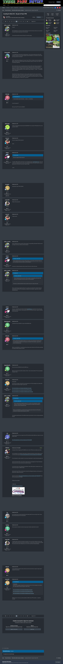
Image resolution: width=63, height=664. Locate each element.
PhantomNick (7, 52)
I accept (58, 662)
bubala (7, 152)
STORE (51, 7)
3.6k (7, 132)
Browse (4, 5)
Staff (12, 7)
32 (9, 21)
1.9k (7, 33)
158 (7, 161)
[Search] (48, 5)
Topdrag (7, 525)
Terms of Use (4, 662)
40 (23, 21)
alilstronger (7, 123)
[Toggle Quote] (13, 96)
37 (18, 21)
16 (7, 388)
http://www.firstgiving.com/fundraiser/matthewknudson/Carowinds (22, 391)
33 (11, 21)
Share (34, 17)
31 (7, 21)
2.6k (7, 208)
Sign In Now (32, 629)
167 (7, 533)
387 (7, 575)
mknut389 (7, 379)
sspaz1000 (7, 199)
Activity (8, 5)
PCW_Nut (7, 94)
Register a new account (14, 629)
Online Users (16, 7)
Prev (5, 21)
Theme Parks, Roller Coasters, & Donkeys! (18, 17)
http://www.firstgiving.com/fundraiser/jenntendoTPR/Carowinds (23, 591)
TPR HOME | (44, 7)
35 (14, 21)
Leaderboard (21, 7)
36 (16, 21)
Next (27, 21)
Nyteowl (7, 566)
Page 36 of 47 (34, 21)
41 (25, 21)
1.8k (7, 373)
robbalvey (8, 16)
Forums (3, 7)
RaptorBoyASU (7, 321)
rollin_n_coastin (7, 25)
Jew (7, 433)
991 (7, 102)
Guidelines (7, 7)
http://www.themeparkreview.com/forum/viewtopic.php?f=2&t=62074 (31, 454)
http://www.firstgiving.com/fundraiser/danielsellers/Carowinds (21, 388)
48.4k (7, 456)
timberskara (58, 22)
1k (7, 146)
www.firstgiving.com (36, 161)
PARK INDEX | (48, 7)
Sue (7, 512)
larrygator (7, 184)
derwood (7, 138)
